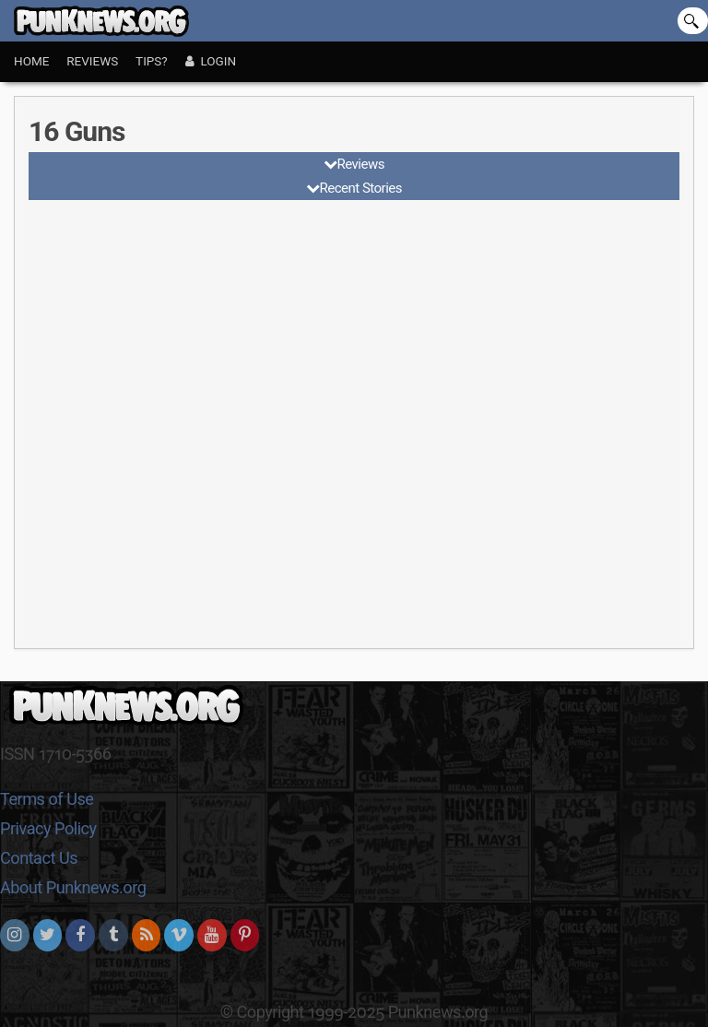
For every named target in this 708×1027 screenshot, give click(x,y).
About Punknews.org (73, 887)
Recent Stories (360, 188)
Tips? (152, 60)
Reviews (92, 60)
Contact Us (38, 858)
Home (31, 60)
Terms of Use (46, 799)
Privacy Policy (48, 828)
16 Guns (76, 131)
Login (210, 60)
